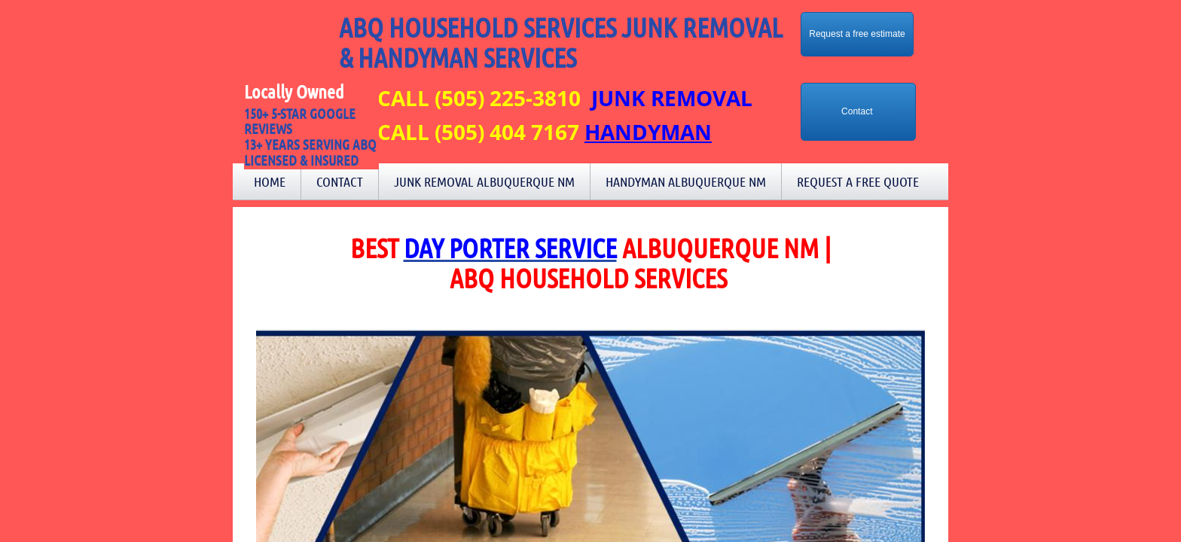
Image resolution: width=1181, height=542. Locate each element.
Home (269, 181)
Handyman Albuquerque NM (686, 181)
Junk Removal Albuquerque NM (484, 181)
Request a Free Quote (858, 181)
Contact (339, 181)
